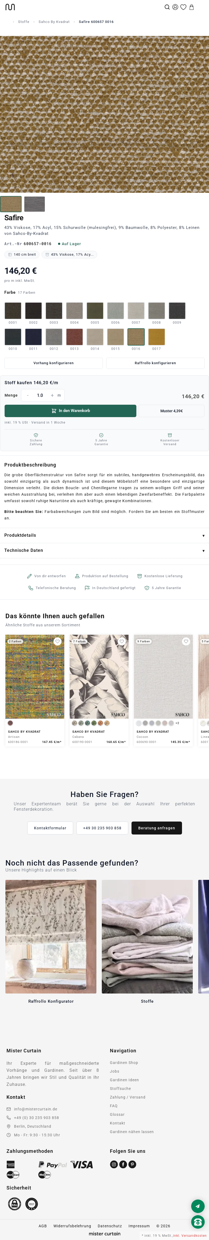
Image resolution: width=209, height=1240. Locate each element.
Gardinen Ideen (124, 1080)
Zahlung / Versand (128, 1097)
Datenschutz (110, 1226)
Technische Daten (23, 550)
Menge (104, 395)
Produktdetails (20, 535)
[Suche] (167, 7)
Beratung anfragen (156, 828)
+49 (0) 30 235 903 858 (36, 1118)
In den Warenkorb (70, 411)
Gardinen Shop (124, 1062)
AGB (43, 1226)
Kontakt (117, 1123)
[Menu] (200, 7)
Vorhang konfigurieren (53, 363)
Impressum (139, 1226)
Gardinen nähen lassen (132, 1132)
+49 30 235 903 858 (102, 828)
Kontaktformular (50, 828)
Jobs (114, 1071)
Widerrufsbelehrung (72, 1226)
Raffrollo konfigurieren (155, 363)
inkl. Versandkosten (190, 1236)
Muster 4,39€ (171, 411)
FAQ (114, 1106)
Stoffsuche (120, 1088)
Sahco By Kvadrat (54, 22)
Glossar (117, 1114)
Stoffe (23, 22)
